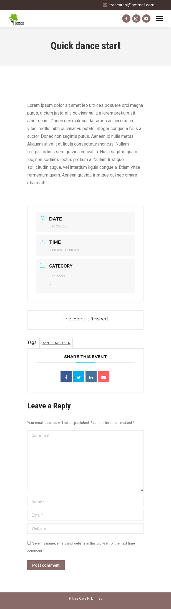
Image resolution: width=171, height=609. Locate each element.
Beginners (57, 276)
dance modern (56, 343)
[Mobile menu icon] (159, 18)
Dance (54, 286)
